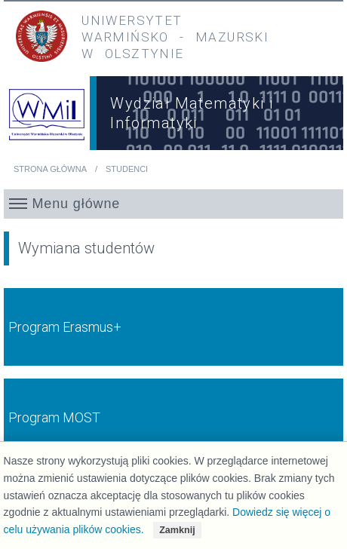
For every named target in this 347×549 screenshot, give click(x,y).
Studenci (127, 168)
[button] (174, 203)
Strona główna (50, 168)
